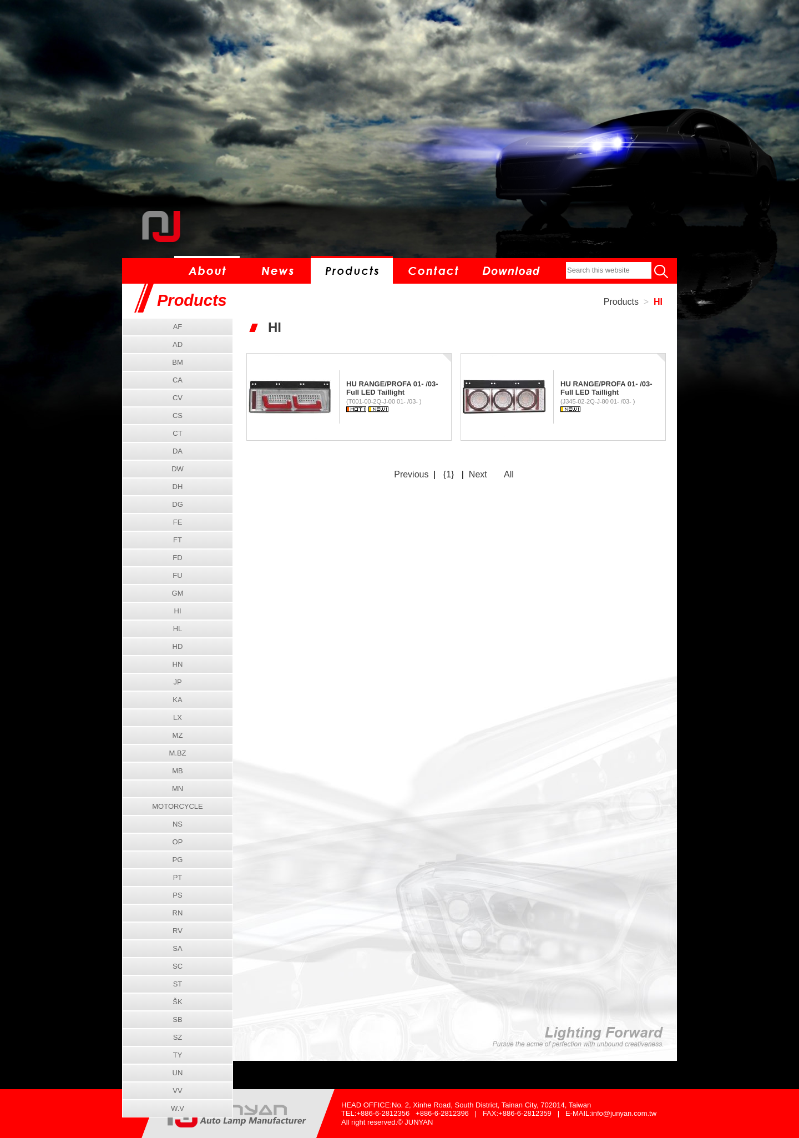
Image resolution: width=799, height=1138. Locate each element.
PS (177, 895)
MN (177, 788)
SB (177, 1019)
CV (178, 398)
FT (177, 540)
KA (177, 700)
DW (177, 469)
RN (178, 913)
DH (178, 486)
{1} (448, 474)
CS (178, 415)
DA (178, 451)
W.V (177, 1108)
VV (177, 1090)
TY (178, 1055)
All (509, 474)
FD (177, 557)
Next (478, 474)
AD (178, 344)
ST (178, 984)
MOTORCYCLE (177, 806)
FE (178, 522)
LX (177, 717)
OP (178, 842)
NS (178, 824)
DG (177, 504)
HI (658, 301)
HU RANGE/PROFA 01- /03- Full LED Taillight (392, 388)
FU (177, 575)
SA (177, 948)
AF (178, 327)
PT (178, 877)
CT (177, 433)
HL (178, 629)
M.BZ (177, 753)
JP (177, 682)
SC (178, 966)
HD (178, 646)
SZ (178, 1037)
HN (178, 664)
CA (178, 380)
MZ (178, 735)
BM (177, 362)
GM (178, 593)
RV (178, 930)
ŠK (177, 1002)
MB (177, 771)
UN (178, 1073)
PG (178, 859)
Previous (411, 474)
